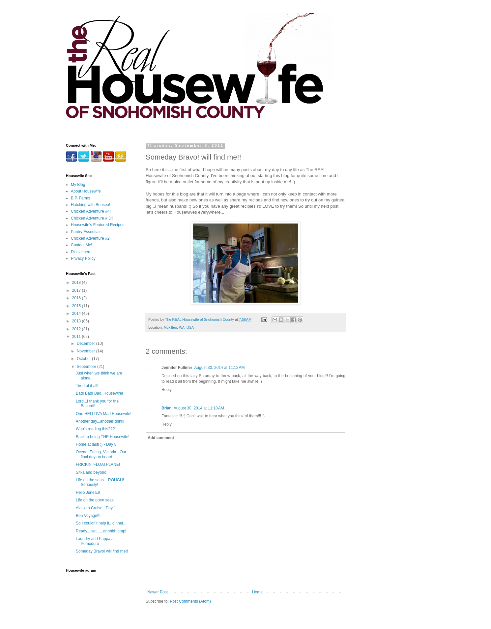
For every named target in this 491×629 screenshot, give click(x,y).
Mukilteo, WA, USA (179, 327)
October (84, 358)
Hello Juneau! (88, 492)
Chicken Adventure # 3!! (92, 218)
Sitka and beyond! (91, 472)
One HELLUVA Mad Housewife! (103, 413)
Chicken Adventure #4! (91, 211)
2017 (77, 290)
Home (257, 592)
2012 (77, 329)
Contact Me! (81, 245)
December (86, 343)
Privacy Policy (83, 258)
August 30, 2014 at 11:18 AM (199, 408)
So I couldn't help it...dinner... (101, 523)
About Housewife (86, 191)
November (86, 351)
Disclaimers (81, 252)
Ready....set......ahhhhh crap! (101, 531)
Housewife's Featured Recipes (97, 225)
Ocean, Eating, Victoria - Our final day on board (101, 454)
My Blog (78, 184)
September (87, 366)
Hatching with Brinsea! (90, 204)
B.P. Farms (80, 198)
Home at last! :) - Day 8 (96, 444)
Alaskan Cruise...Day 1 (96, 508)
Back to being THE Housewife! (103, 436)
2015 (77, 306)
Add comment (161, 437)
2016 (77, 298)
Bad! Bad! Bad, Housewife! (99, 393)
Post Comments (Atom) (190, 601)
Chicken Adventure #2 (90, 238)
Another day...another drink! (100, 421)
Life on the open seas (95, 500)
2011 (77, 336)
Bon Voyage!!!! (88, 515)
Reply (166, 389)
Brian (166, 408)
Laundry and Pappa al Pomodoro (95, 541)
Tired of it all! (87, 385)
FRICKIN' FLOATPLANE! (98, 464)
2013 (77, 321)
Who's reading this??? (95, 429)
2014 (77, 313)
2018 (77, 282)
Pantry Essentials (86, 231)
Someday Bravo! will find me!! (102, 551)
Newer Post (157, 592)
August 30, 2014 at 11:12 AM (219, 367)
